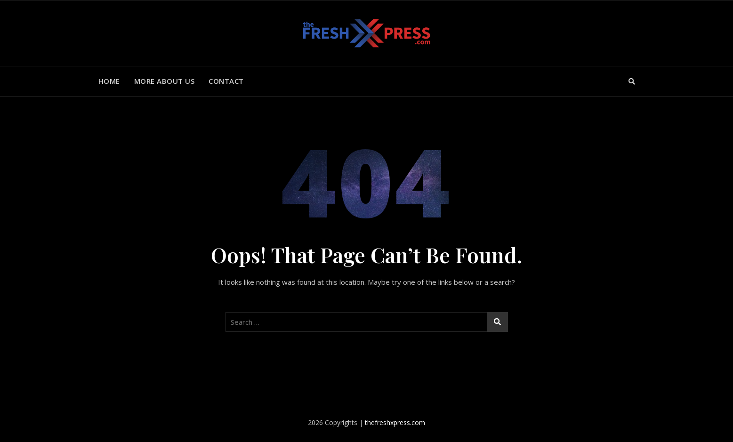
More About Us (164, 81)
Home (109, 81)
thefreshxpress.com (395, 422)
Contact (226, 81)
